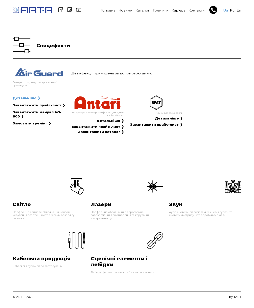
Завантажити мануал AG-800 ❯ (37, 114)
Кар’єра (177, 10)
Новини (124, 10)
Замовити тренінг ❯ (32, 123)
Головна (106, 10)
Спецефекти (54, 46)
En (239, 10)
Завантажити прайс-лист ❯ (39, 105)
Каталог (141, 10)
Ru (232, 10)
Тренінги (159, 10)
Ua (225, 10)
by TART (235, 300)
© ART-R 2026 (23, 300)
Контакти (195, 10)
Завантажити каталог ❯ (101, 132)
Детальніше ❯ (26, 98)
